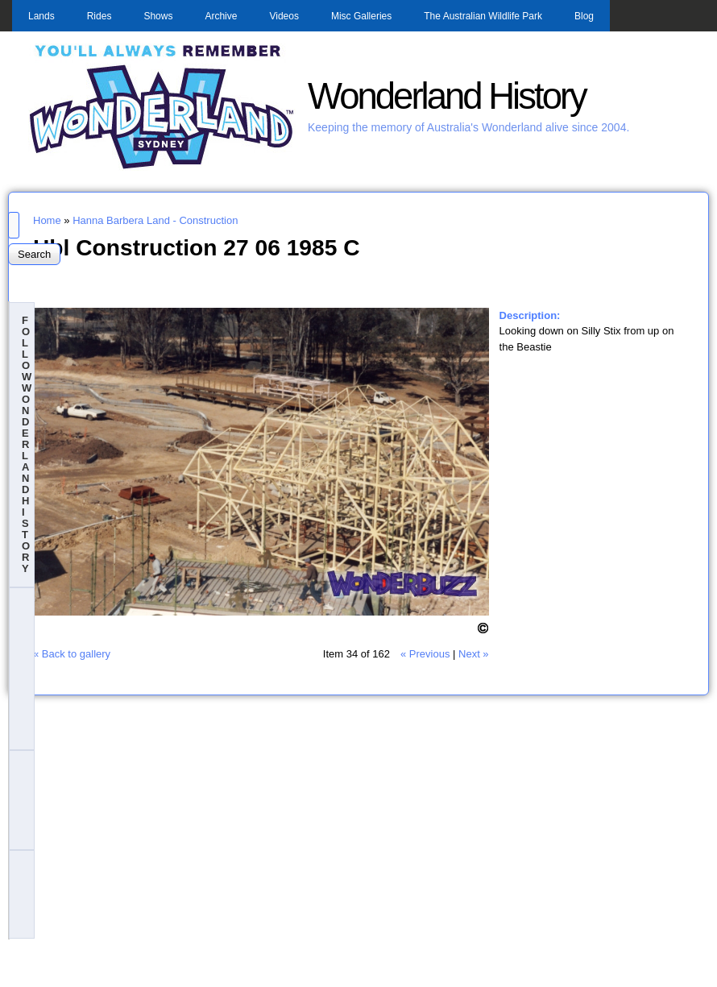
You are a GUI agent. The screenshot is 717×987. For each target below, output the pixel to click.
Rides (99, 16)
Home (47, 220)
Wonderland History (447, 96)
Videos (283, 16)
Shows (157, 16)
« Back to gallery (71, 654)
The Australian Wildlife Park (483, 16)
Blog (584, 16)
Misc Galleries (361, 16)
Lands (41, 16)
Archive (221, 16)
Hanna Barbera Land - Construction (155, 220)
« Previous (425, 654)
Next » (473, 654)
